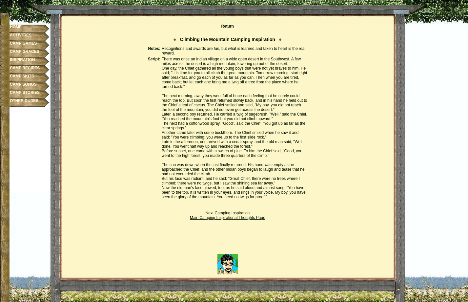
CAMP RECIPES (25, 68)
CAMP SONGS (23, 84)
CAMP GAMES (23, 43)
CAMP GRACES (24, 51)
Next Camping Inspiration (228, 213)
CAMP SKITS (22, 76)
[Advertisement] (227, 239)
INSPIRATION (22, 59)
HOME (16, 27)
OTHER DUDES (24, 100)
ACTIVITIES (20, 35)
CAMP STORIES (25, 92)
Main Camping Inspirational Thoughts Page (227, 217)
